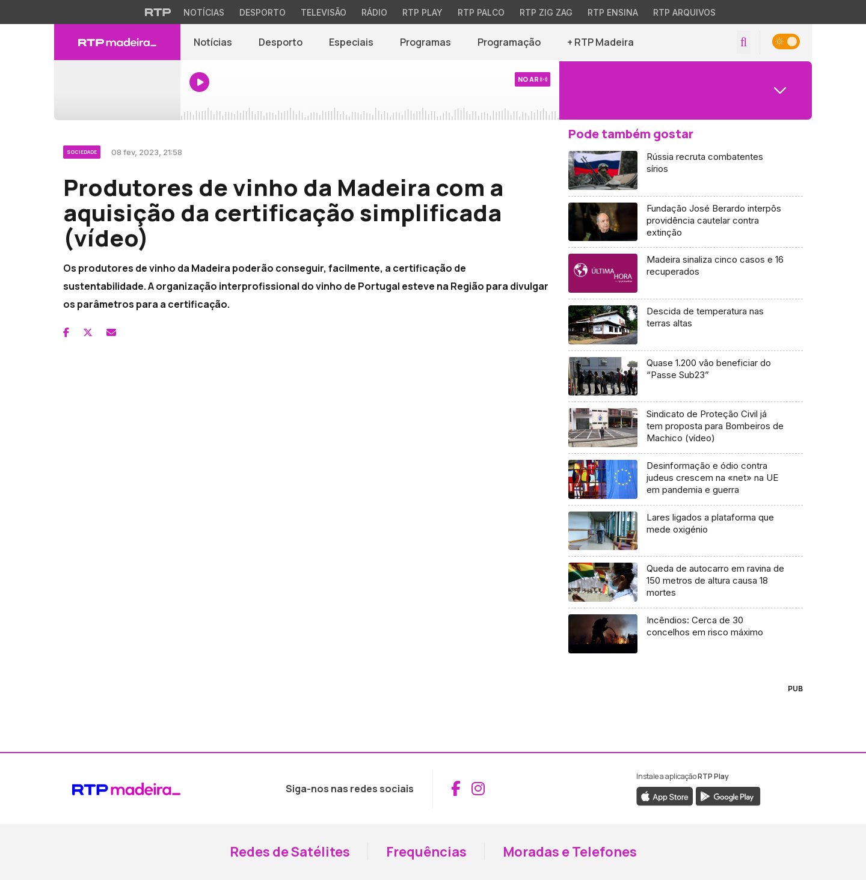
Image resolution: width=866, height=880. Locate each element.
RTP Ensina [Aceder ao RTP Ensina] (613, 12)
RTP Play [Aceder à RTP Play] (422, 12)
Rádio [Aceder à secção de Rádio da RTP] (374, 12)
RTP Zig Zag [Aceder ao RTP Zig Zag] (546, 12)
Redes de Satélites (290, 852)
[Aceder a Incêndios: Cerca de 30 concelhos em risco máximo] (685, 633)
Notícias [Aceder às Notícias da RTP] (203, 12)
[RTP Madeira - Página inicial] (117, 42)
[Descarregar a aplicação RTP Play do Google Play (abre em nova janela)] (728, 795)
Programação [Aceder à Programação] (509, 42)
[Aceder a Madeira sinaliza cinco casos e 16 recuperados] (685, 273)
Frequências (426, 852)
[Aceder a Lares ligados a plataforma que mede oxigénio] (685, 531)
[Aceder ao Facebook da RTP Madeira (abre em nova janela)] (456, 788)
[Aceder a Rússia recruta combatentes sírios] (685, 171)
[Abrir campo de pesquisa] (744, 42)
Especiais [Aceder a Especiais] (351, 42)
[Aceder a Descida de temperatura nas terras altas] (685, 325)
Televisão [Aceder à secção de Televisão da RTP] (323, 12)
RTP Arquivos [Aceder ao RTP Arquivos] (684, 12)
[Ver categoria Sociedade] (82, 150)
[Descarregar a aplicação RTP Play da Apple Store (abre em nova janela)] (664, 795)
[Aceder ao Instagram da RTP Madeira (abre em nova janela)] (478, 788)
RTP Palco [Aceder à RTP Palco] (481, 12)
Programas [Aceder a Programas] (425, 42)
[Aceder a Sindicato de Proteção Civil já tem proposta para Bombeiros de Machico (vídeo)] (685, 428)
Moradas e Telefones (570, 852)
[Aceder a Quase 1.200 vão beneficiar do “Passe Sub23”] (685, 377)
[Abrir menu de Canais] (685, 90)
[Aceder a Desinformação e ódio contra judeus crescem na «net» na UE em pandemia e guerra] (685, 480)
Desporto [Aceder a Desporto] (280, 42)
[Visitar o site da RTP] (158, 12)
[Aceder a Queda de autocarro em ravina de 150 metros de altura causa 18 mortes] (685, 582)
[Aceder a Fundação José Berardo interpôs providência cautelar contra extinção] (685, 222)
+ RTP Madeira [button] (600, 42)
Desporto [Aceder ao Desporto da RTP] (262, 12)
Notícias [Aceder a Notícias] (213, 42)
